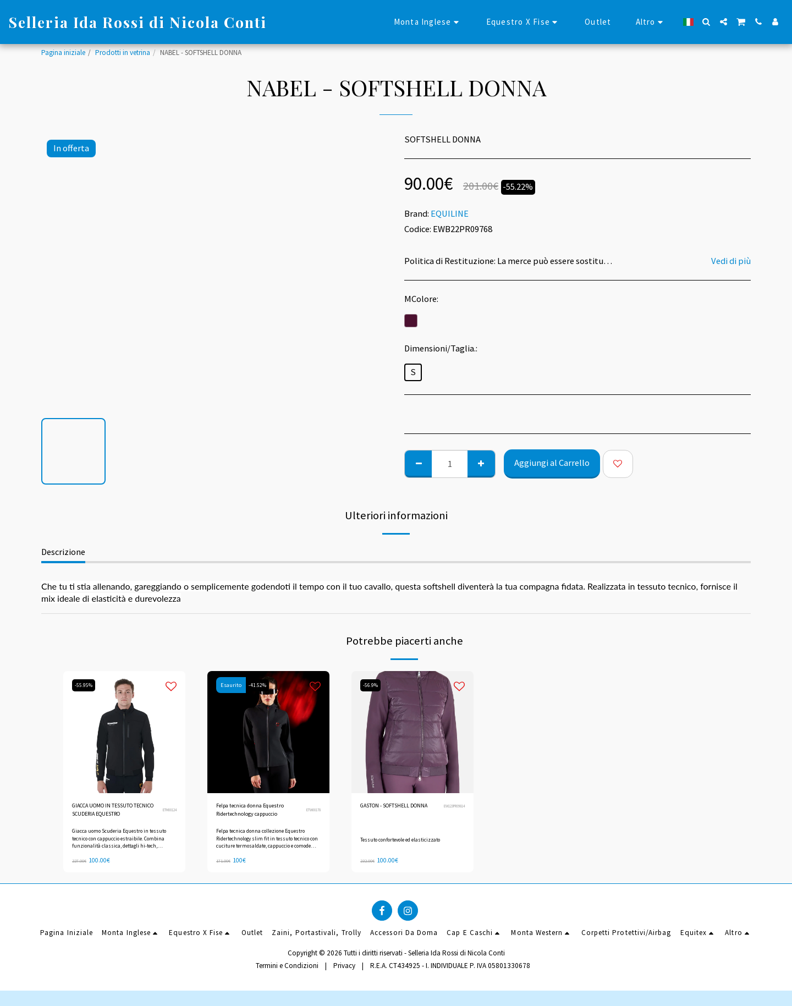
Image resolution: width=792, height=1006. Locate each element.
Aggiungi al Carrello (552, 463)
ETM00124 (166, 812)
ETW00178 (311, 812)
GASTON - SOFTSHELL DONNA (392, 812)
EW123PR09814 (450, 812)
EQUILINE (450, 213)
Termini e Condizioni (287, 970)
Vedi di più (731, 261)
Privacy (344, 970)
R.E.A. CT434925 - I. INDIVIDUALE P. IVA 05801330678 (450, 970)
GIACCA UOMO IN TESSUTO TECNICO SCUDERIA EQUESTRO (112, 813)
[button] (706, 22)
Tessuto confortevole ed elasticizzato (405, 841)
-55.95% (85, 685)
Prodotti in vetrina (122, 52)
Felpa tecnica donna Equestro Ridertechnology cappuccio (255, 813)
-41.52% (259, 685)
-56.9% (373, 685)
